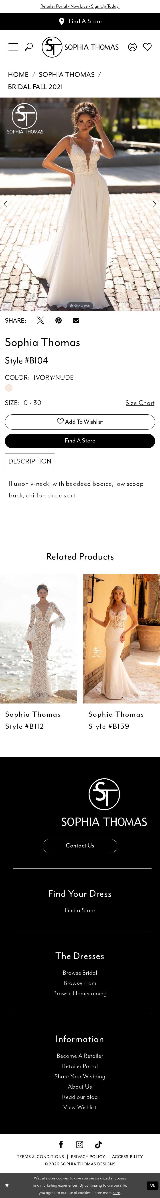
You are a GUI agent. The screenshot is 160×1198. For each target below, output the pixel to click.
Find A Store (80, 440)
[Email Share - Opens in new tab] (76, 321)
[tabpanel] (80, 204)
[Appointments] (80, 21)
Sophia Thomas (67, 75)
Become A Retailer (80, 1056)
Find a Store (80, 910)
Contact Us (80, 845)
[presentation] (38, 638)
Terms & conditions (40, 1156)
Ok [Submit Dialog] (152, 1185)
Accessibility (127, 1156)
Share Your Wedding (80, 1076)
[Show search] (29, 47)
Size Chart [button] (140, 403)
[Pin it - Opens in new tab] (58, 321)
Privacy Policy (88, 1156)
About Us (80, 1086)
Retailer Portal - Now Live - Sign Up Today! (80, 6)
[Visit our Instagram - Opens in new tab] (80, 1145)
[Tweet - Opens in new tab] (41, 321)
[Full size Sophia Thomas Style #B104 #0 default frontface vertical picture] (80, 204)
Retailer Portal (80, 1066)
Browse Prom (80, 983)
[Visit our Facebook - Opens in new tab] (61, 1145)
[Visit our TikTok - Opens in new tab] (98, 1145)
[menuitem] (13, 47)
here (116, 1192)
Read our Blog (80, 1097)
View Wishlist (80, 1107)
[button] (13, 47)
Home (18, 75)
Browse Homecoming (80, 993)
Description (30, 461)
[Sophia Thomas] (80, 46)
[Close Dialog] (7, 1185)
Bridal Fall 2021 (35, 87)
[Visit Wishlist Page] (147, 47)
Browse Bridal (80, 973)
